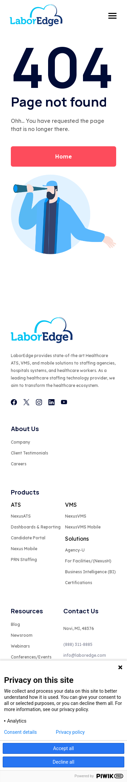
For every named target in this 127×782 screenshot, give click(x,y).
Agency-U (75, 550)
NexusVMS (75, 516)
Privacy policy (70, 732)
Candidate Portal (28, 537)
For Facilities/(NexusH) (88, 560)
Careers (18, 463)
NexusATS (21, 516)
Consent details (20, 732)
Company (20, 442)
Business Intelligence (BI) (90, 571)
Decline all (64, 762)
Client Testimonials (29, 452)
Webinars (20, 646)
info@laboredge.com (84, 655)
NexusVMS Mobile (83, 526)
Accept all (63, 748)
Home (63, 156)
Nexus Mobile (24, 548)
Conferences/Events (31, 656)
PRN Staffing (24, 559)
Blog (15, 624)
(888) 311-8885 (77, 644)
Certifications (78, 582)
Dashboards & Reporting (36, 526)
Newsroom (22, 635)
